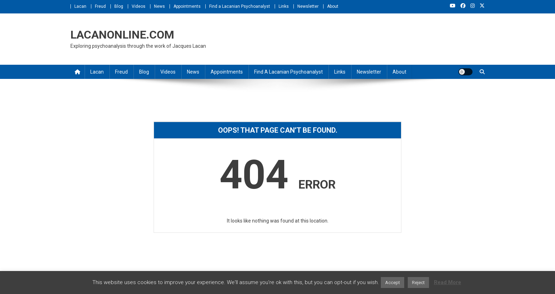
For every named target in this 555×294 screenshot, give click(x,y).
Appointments (187, 6)
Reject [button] (418, 282)
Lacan (80, 6)
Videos (138, 6)
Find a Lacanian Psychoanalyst (239, 6)
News (159, 6)
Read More (447, 282)
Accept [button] (392, 282)
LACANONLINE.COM (122, 34)
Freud (100, 6)
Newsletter (308, 6)
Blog (118, 6)
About (332, 6)
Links (284, 6)
